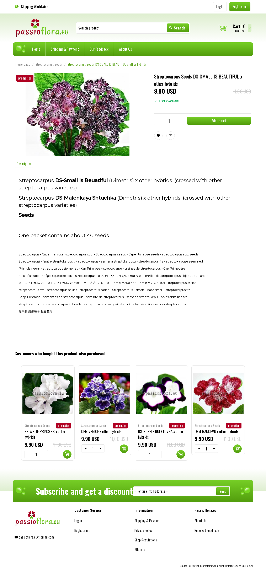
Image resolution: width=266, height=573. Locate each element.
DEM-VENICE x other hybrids (101, 431)
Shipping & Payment (65, 49)
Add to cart (219, 120)
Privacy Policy (143, 530)
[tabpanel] (133, 258)
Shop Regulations (145, 539)
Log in (78, 520)
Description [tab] (24, 163)
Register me (82, 530)
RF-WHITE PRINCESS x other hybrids (45, 434)
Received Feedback (207, 530)
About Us (125, 49)
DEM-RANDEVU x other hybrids (217, 431)
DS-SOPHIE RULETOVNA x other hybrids (160, 434)
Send (222, 491)
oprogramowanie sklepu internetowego (221, 565)
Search (177, 28)
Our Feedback (99, 49)
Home (36, 49)
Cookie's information (189, 565)
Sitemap (139, 549)
